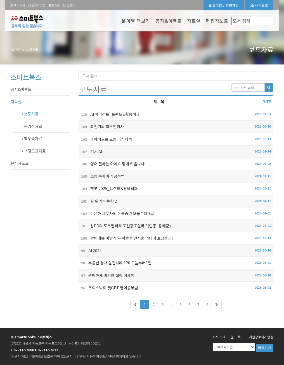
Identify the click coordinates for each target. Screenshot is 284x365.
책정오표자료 (34, 151)
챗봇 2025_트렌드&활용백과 (108, 188)
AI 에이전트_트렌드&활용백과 (109, 114)
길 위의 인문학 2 (98, 201)
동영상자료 (32, 126)
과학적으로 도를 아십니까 (105, 139)
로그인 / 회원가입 (223, 5)
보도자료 (30, 114)
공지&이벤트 (168, 20)
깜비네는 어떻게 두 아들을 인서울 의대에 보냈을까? (126, 238)
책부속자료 (32, 138)
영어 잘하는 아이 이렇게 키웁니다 (112, 164)
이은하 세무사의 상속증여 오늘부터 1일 (116, 213)
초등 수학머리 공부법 (102, 176)
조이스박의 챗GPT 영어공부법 (108, 287)
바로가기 (264, 348)
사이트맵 (259, 5)
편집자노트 (217, 20)
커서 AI (90, 151)
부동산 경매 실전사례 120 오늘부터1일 (115, 262)
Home (15, 49)
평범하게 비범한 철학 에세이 (106, 275)
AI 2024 (90, 250)
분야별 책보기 (136, 20)
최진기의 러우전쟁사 (101, 126)
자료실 (193, 20)
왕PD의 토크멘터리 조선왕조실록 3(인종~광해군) (125, 225)
